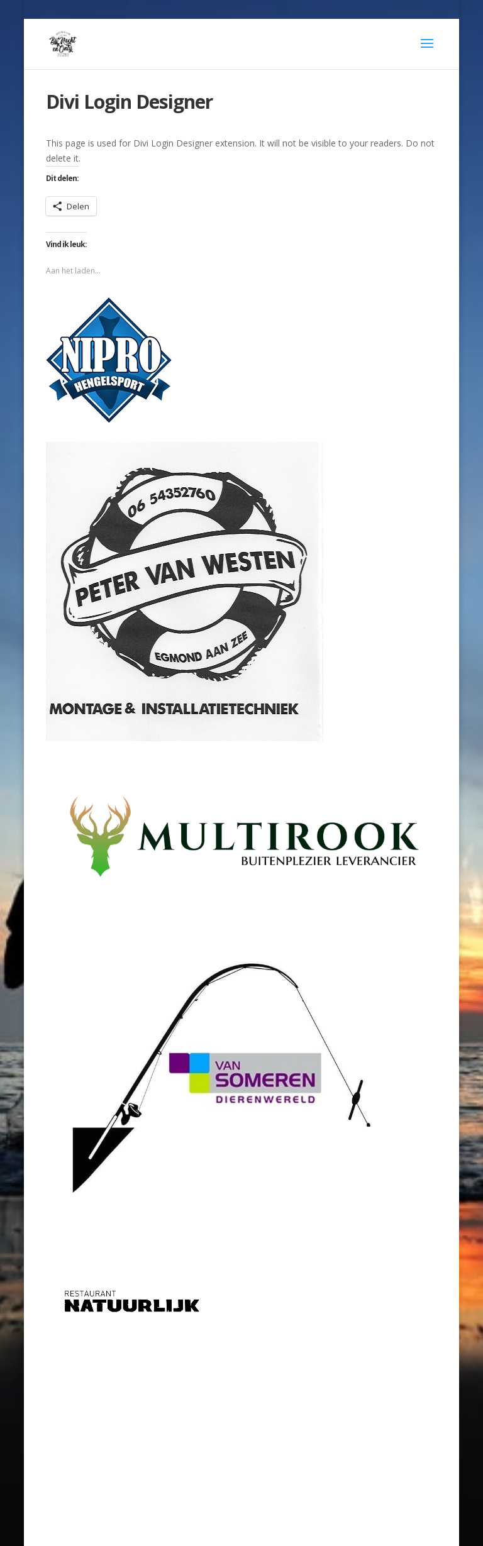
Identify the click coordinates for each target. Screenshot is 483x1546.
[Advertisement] (241, 1421)
